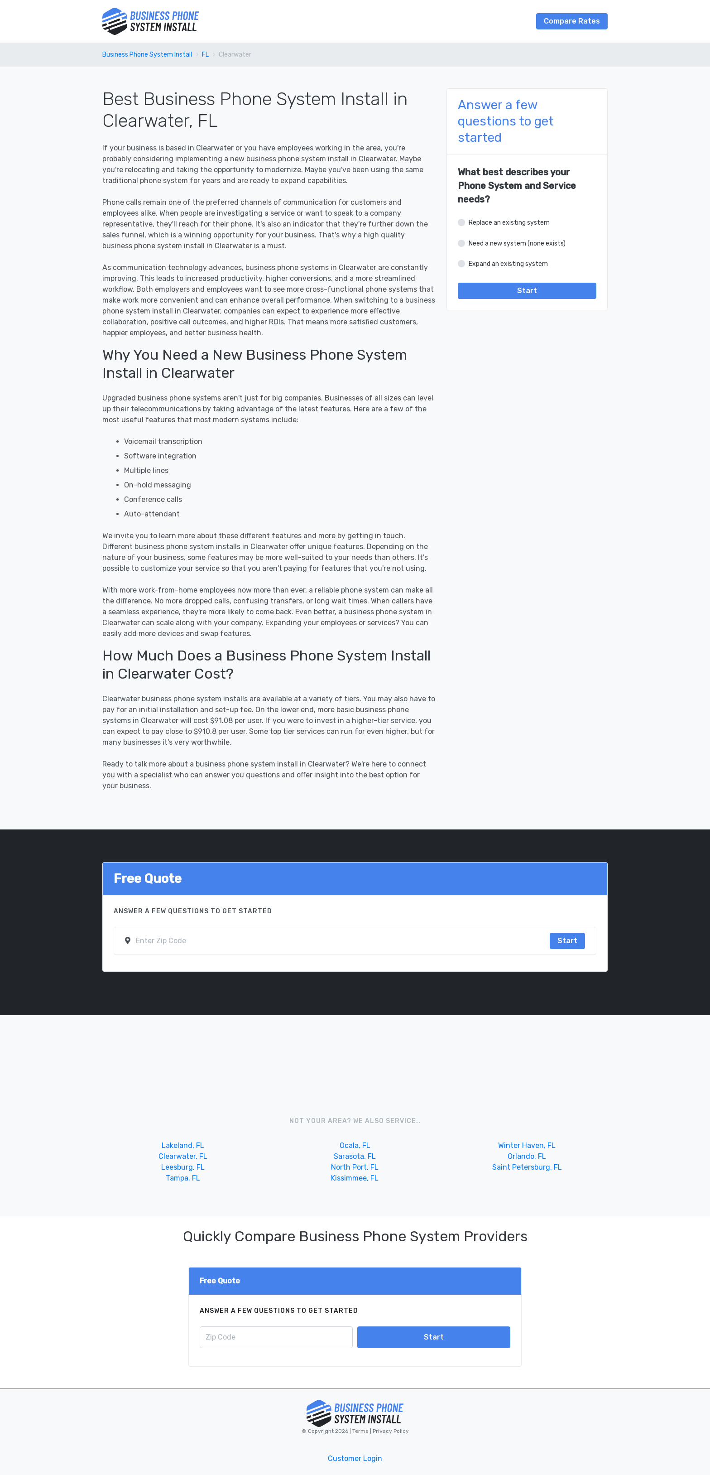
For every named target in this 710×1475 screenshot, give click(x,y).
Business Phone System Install (147, 54)
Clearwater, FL (182, 1156)
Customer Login (355, 1458)
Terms (361, 1431)
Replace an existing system (509, 223)
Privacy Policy (390, 1431)
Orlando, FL (527, 1156)
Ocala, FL (355, 1145)
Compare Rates (572, 21)
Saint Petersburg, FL (527, 1167)
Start (527, 290)
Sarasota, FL (355, 1156)
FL (205, 54)
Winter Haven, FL (527, 1145)
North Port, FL (355, 1167)
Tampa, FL (183, 1178)
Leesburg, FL (183, 1167)
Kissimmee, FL (355, 1178)
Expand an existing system (508, 264)
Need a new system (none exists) (517, 243)
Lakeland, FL (183, 1145)
